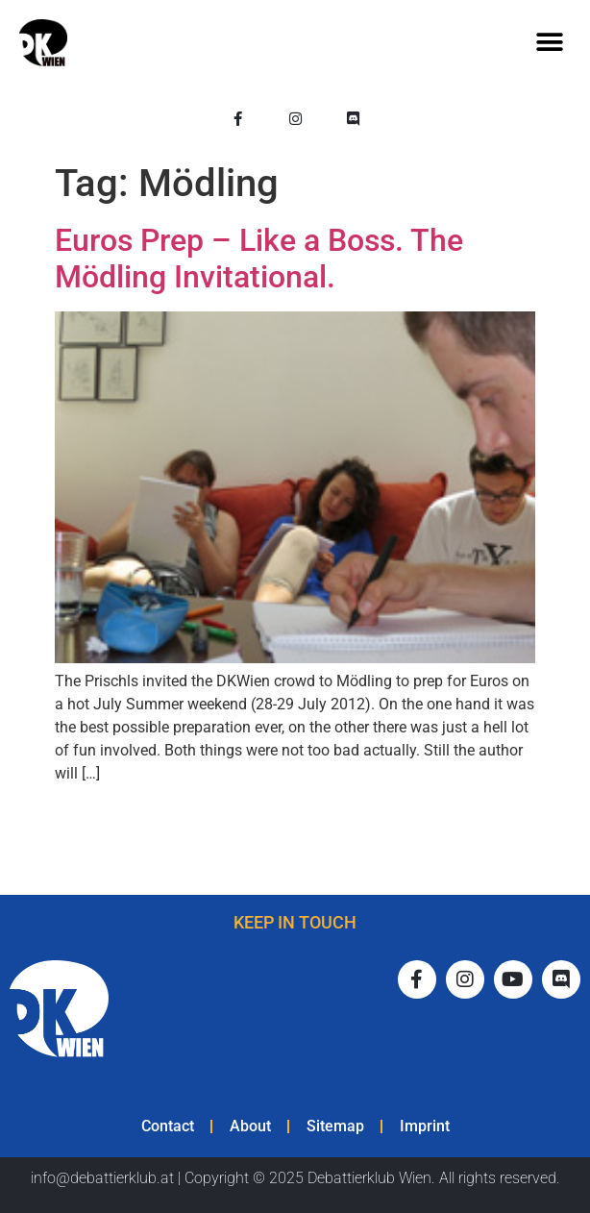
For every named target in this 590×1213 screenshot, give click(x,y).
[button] (549, 42)
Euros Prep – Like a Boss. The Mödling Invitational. (259, 258)
